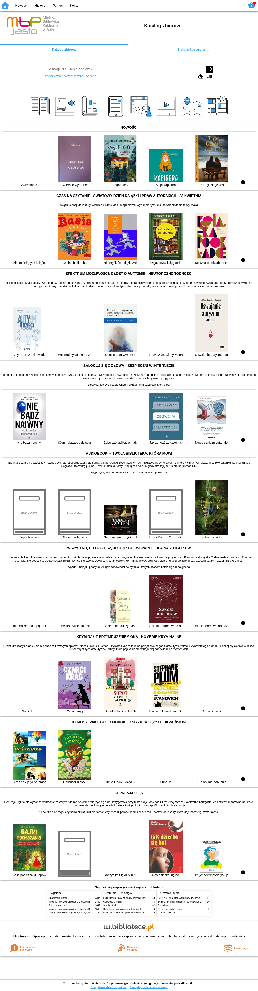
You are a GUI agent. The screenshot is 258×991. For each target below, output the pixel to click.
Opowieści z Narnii (58, 898)
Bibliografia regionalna (193, 49)
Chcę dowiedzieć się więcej (108, 987)
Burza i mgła (164, 905)
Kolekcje (90, 76)
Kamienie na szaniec (59, 905)
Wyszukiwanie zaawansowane (64, 76)
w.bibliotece (108, 936)
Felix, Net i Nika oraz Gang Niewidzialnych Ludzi (127, 898)
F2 (236, 5)
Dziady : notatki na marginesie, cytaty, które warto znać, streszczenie (82, 912)
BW (191, 5)
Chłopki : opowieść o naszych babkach (122, 909)
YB (199, 5)
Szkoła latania (110, 905)
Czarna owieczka (166, 912)
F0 (219, 5)
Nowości (21, 5)
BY (208, 5)
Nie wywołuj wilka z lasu (170, 909)
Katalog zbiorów (64, 49)
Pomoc (58, 5)
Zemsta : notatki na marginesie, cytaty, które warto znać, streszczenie (192, 902)
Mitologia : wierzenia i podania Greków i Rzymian (73, 902)
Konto (74, 5)
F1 (226, 5)
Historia (40, 5)
